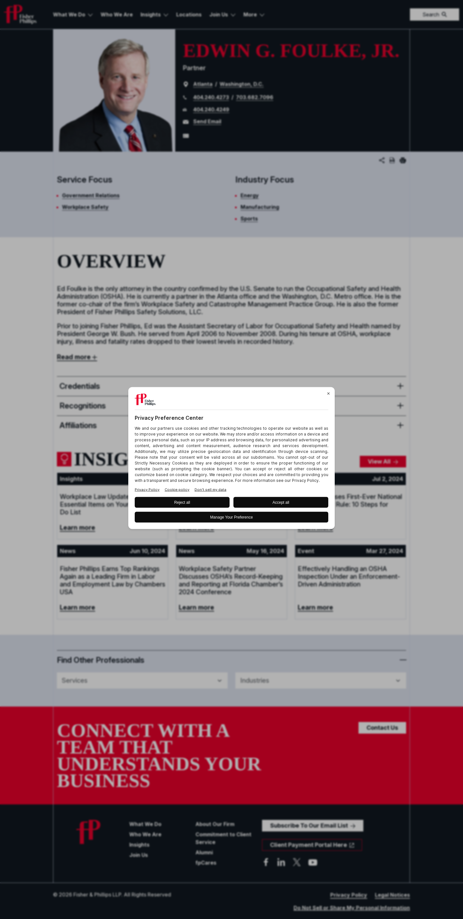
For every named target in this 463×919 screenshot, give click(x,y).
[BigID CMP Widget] (231, 459)
